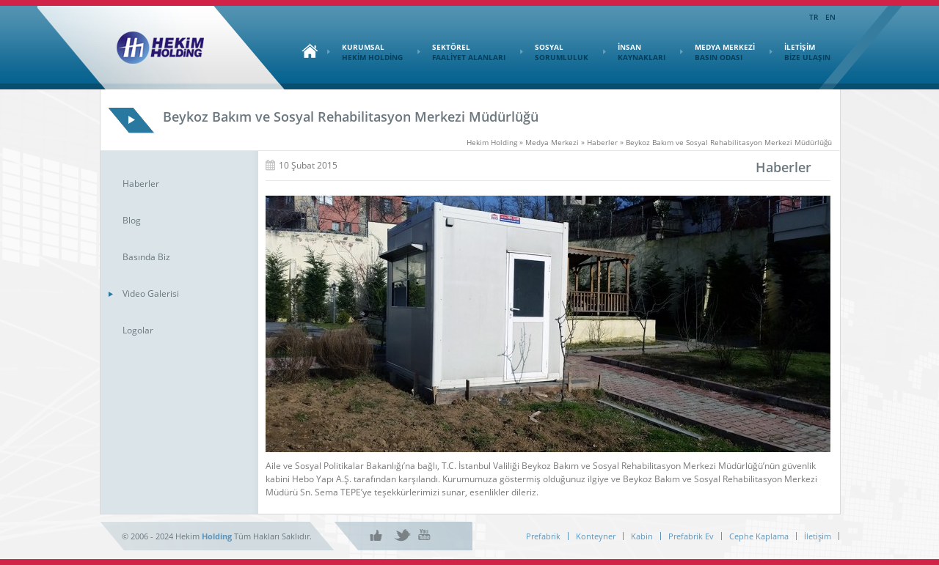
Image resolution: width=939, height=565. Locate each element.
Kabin (642, 536)
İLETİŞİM (800, 52)
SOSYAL (554, 52)
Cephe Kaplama (759, 536)
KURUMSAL (365, 52)
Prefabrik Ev (691, 536)
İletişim (817, 536)
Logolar (138, 330)
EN (830, 17)
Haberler (141, 183)
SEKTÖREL (461, 52)
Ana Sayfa (306, 50)
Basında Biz (146, 257)
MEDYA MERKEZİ (717, 52)
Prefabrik (543, 536)
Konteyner (595, 536)
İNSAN (634, 52)
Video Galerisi (151, 293)
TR (813, 17)
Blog (132, 220)
